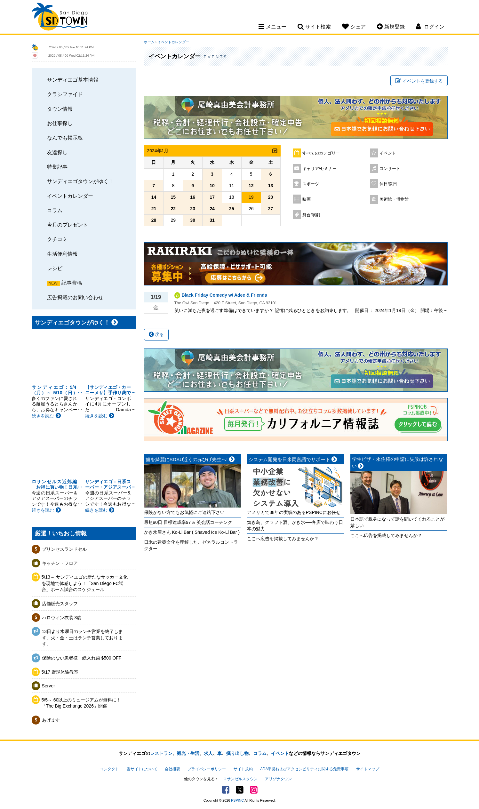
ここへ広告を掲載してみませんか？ (283, 538)
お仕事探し (60, 123)
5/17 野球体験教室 (60, 672)
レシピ (54, 268)
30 (192, 220)
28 (153, 220)
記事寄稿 (71, 282)
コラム (54, 210)
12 (251, 185)
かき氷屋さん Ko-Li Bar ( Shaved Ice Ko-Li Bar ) (192, 532)
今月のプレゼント (67, 225)
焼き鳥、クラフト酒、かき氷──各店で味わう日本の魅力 (295, 525)
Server (48, 685)
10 (212, 185)
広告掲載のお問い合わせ (75, 297)
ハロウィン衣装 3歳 (62, 617)
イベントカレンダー (70, 196)
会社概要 (172, 769)
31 (212, 220)
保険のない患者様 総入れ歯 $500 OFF (82, 658)
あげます (51, 720)
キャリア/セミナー (319, 168)
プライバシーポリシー (207, 769)
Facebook (225, 790)
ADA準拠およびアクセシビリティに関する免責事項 (304, 769)
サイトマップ (367, 769)
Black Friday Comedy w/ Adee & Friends (224, 295)
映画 (306, 199)
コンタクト (109, 769)
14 (153, 197)
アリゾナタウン (278, 779)
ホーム (149, 42)
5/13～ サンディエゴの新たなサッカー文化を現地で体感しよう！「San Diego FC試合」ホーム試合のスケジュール (85, 583)
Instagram (254, 790)
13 (270, 185)
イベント (387, 153)
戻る (156, 334)
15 (173, 197)
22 (173, 208)
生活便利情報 (62, 254)
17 (212, 197)
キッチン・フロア (60, 563)
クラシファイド (65, 94)
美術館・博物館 (394, 199)
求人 (208, 753)
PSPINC (237, 800)
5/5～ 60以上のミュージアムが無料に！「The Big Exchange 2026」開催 (81, 703)
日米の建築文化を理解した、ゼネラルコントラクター (191, 545)
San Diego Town (60, 18)
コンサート (389, 168)
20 (270, 197)
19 (251, 197)
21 (153, 208)
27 (270, 208)
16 (192, 197)
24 (212, 208)
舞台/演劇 (311, 215)
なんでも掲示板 (65, 137)
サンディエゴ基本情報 (72, 80)
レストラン (161, 753)
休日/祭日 (388, 184)
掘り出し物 (237, 753)
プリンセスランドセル (64, 549)
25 (231, 208)
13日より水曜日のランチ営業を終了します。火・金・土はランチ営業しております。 (82, 637)
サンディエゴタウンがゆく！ (80, 181)
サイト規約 (243, 769)
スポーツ (310, 184)
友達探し (57, 152)
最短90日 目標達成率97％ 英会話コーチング (188, 522)
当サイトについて (142, 769)
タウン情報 (60, 109)
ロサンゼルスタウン (240, 779)
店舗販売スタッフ (60, 603)
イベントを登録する (419, 81)
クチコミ (57, 239)
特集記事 (57, 167)
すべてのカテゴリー (321, 153)
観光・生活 (188, 753)
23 (192, 208)
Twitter (239, 790)
